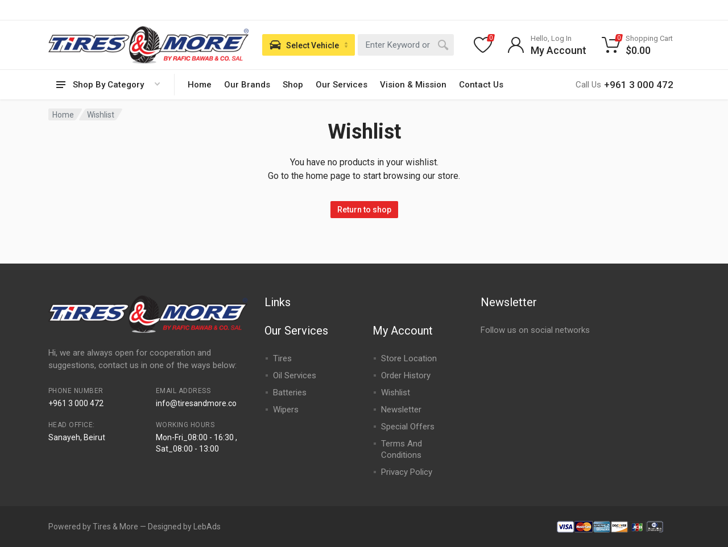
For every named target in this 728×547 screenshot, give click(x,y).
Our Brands (247, 85)
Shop (293, 85)
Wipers (286, 409)
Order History (406, 375)
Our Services (341, 85)
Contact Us (481, 85)
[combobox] (406, 45)
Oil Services (294, 375)
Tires (282, 358)
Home (200, 85)
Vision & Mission (413, 85)
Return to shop (364, 209)
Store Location (409, 358)
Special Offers (408, 426)
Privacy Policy (406, 472)
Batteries (290, 392)
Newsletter (401, 409)
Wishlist (395, 392)
